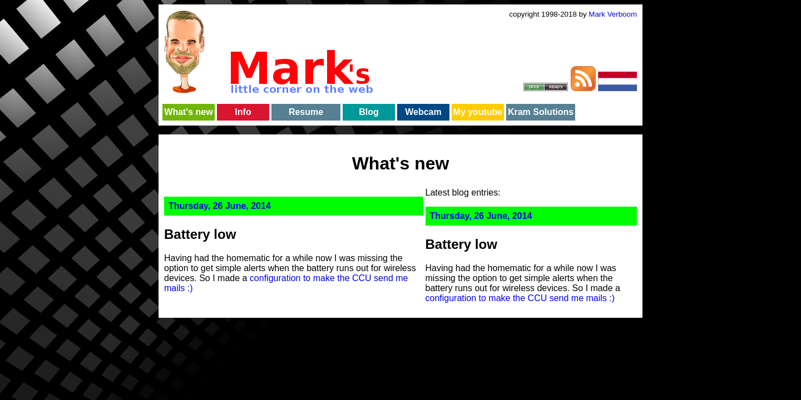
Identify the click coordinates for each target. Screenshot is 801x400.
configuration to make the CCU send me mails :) (520, 298)
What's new (188, 112)
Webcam (423, 112)
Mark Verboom (613, 14)
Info (243, 112)
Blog (369, 112)
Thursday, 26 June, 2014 (220, 206)
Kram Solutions (540, 112)
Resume (306, 112)
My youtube (478, 112)
